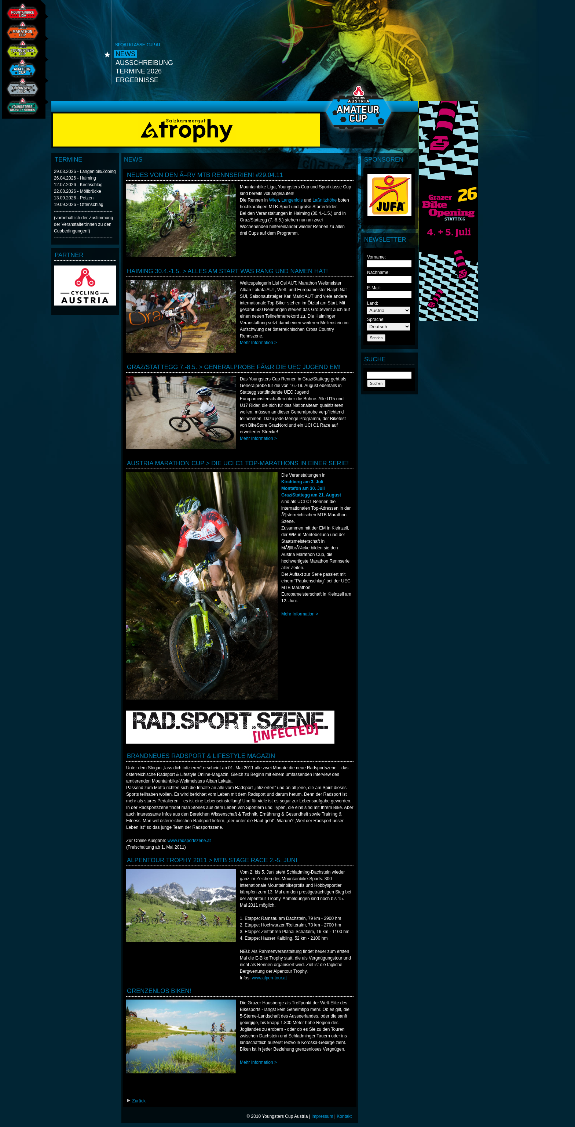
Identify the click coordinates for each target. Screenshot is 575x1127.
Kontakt (344, 1116)
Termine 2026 (139, 71)
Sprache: (376, 319)
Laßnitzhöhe (324, 200)
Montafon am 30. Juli (303, 488)
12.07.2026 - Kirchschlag (78, 184)
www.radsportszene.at (189, 840)
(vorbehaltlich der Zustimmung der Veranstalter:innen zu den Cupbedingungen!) (83, 224)
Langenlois (292, 200)
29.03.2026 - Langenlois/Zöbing (85, 171)
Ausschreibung (144, 62)
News (125, 54)
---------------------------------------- (83, 211)
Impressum (322, 1116)
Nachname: (378, 272)
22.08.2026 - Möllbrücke (77, 191)
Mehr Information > (258, 342)
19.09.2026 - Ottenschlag (78, 204)
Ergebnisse (137, 80)
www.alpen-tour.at (269, 977)
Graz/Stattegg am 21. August (311, 495)
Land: (372, 303)
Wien (274, 200)
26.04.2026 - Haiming (75, 178)
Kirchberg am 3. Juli (302, 481)
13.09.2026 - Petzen (74, 198)
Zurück (136, 1100)
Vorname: (376, 257)
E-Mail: (374, 287)
